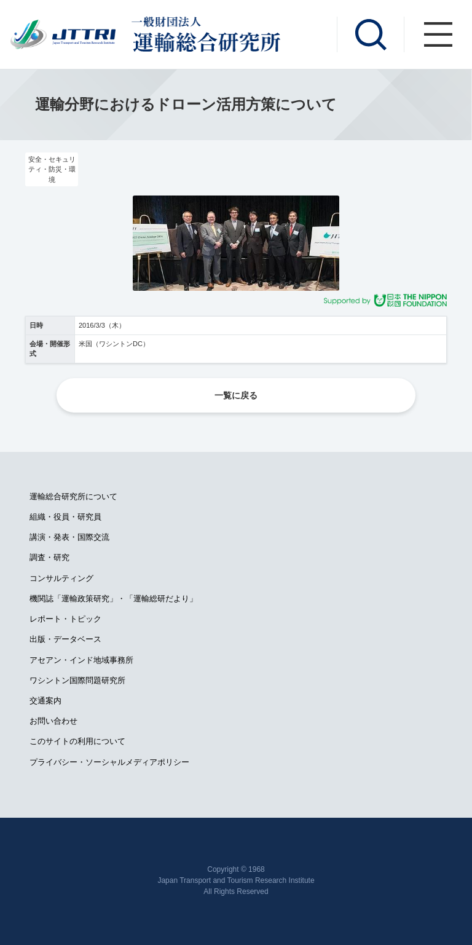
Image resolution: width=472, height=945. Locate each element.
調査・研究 (49, 557)
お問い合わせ (53, 721)
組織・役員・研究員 (65, 516)
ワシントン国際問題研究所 (77, 680)
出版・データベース (65, 639)
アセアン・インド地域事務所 (81, 660)
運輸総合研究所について (73, 496)
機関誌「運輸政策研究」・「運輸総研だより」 (113, 598)
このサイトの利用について (77, 741)
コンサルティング (61, 578)
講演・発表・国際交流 (69, 537)
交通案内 (45, 700)
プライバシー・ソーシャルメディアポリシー (109, 762)
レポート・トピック (65, 618)
